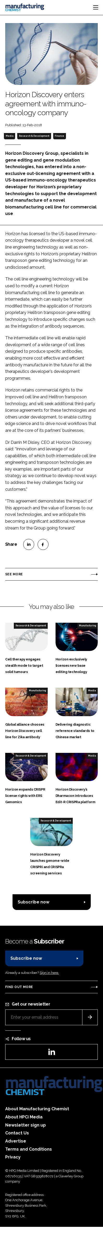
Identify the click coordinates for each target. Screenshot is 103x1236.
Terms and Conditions (28, 1149)
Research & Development (34, 136)
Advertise (15, 1141)
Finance (59, 136)
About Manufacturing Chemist (37, 1108)
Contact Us (17, 1132)
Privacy (13, 1157)
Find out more (19, 987)
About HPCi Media (24, 1116)
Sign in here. (49, 973)
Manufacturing (87, 625)
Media (10, 136)
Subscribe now (33, 902)
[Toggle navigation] (96, 7)
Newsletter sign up (25, 1125)
